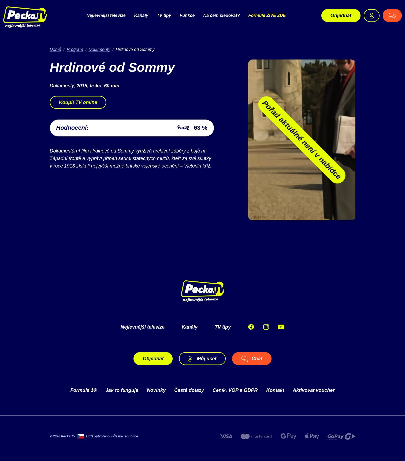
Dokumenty (99, 49)
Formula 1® (83, 390)
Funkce (187, 15)
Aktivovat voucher (314, 390)
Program (75, 49)
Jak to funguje (122, 390)
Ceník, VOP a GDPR (235, 390)
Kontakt (275, 390)
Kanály (141, 15)
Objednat (340, 15)
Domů (55, 49)
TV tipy (164, 15)
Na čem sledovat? (221, 15)
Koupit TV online (78, 102)
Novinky (156, 390)
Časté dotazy (189, 390)
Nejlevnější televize (106, 15)
